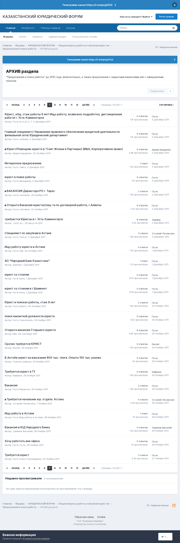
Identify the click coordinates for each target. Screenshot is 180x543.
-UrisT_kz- (18, 223)
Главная (10, 29)
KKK (15, 333)
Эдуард (156, 219)
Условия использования (35, 538)
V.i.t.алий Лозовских (163, 233)
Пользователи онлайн (84, 36)
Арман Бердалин (22, 153)
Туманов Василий (23, 431)
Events (22, 36)
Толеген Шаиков (22, 361)
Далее (85, 105)
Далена (17, 264)
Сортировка (166, 105)
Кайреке (17, 375)
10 (65, 105)
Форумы (8, 36)
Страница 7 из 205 (111, 105)
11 (71, 105)
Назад (15, 105)
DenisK (16, 347)
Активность (28, 27)
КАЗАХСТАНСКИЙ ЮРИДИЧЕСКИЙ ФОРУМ (43, 16)
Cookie (101, 516)
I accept (167, 536)
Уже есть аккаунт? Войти (136, 16)
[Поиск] (132, 28)
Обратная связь (84, 516)
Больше (71, 27)
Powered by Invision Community (90, 524)
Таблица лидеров (50, 27)
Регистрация (166, 16)
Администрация (57, 36)
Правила (37, 36)
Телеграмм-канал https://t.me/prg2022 (87, 4)
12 (77, 105)
